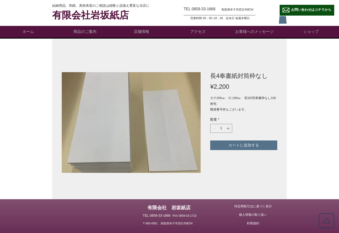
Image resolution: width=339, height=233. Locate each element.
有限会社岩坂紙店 (90, 15)
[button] (283, 19)
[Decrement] (214, 128)
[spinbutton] (221, 128)
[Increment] (229, 128)
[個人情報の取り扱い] (253, 214)
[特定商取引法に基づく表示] (253, 206)
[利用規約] (253, 223)
